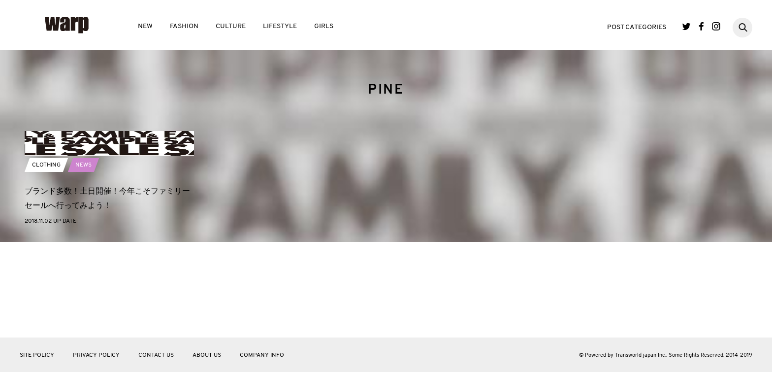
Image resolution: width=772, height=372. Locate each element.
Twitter (686, 26)
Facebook (701, 26)
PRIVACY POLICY (96, 355)
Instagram (716, 26)
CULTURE (231, 26)
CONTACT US (156, 355)
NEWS (83, 261)
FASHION (184, 26)
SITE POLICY (37, 355)
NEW (145, 26)
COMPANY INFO (262, 355)
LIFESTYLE (280, 26)
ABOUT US (207, 355)
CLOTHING (46, 261)
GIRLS (323, 26)
